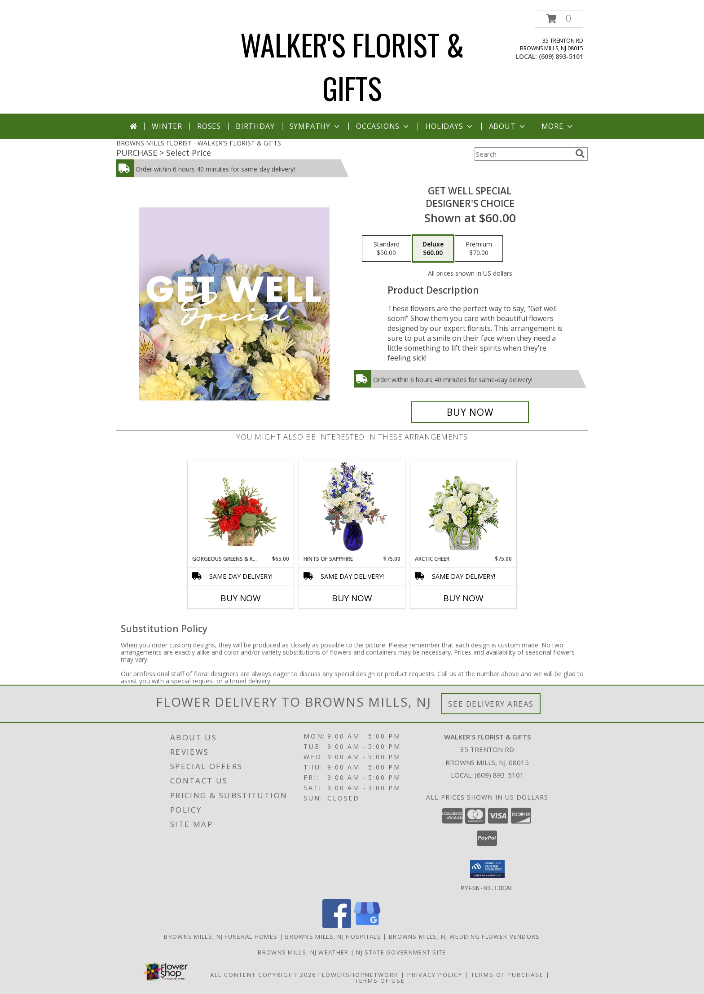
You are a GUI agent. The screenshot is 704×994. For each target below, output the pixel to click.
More (557, 126)
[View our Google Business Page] (367, 925)
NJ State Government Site (401, 952)
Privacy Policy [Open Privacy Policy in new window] (434, 974)
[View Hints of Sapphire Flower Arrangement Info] (352, 507)
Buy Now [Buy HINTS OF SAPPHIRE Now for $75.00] (352, 598)
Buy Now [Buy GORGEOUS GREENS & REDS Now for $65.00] (240, 598)
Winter (167, 126)
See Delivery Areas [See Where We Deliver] (491, 704)
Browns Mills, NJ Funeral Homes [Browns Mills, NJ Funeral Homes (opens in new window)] (220, 936)
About (508, 126)
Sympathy (315, 126)
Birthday (255, 126)
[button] (559, 18)
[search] (580, 153)
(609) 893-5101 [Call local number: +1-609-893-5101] (561, 56)
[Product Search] (523, 154)
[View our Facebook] (336, 925)
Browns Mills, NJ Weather (303, 952)
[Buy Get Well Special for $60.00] (470, 412)
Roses (209, 126)
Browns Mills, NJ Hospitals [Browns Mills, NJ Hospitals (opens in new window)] (333, 936)
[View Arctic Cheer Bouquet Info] (463, 507)
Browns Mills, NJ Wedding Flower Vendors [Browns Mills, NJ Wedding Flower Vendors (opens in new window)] (464, 936)
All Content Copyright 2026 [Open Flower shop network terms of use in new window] (263, 974)
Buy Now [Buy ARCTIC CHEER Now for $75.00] (463, 598)
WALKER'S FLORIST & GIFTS (352, 66)
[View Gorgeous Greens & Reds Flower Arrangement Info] (240, 507)
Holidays (449, 126)
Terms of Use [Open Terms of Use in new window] (380, 980)
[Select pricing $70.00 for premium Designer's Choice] (478, 249)
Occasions (383, 126)
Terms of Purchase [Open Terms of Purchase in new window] (507, 974)
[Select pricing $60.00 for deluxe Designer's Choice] (433, 249)
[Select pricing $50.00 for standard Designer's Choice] (386, 249)
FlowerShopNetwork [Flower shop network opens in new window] (358, 974)
